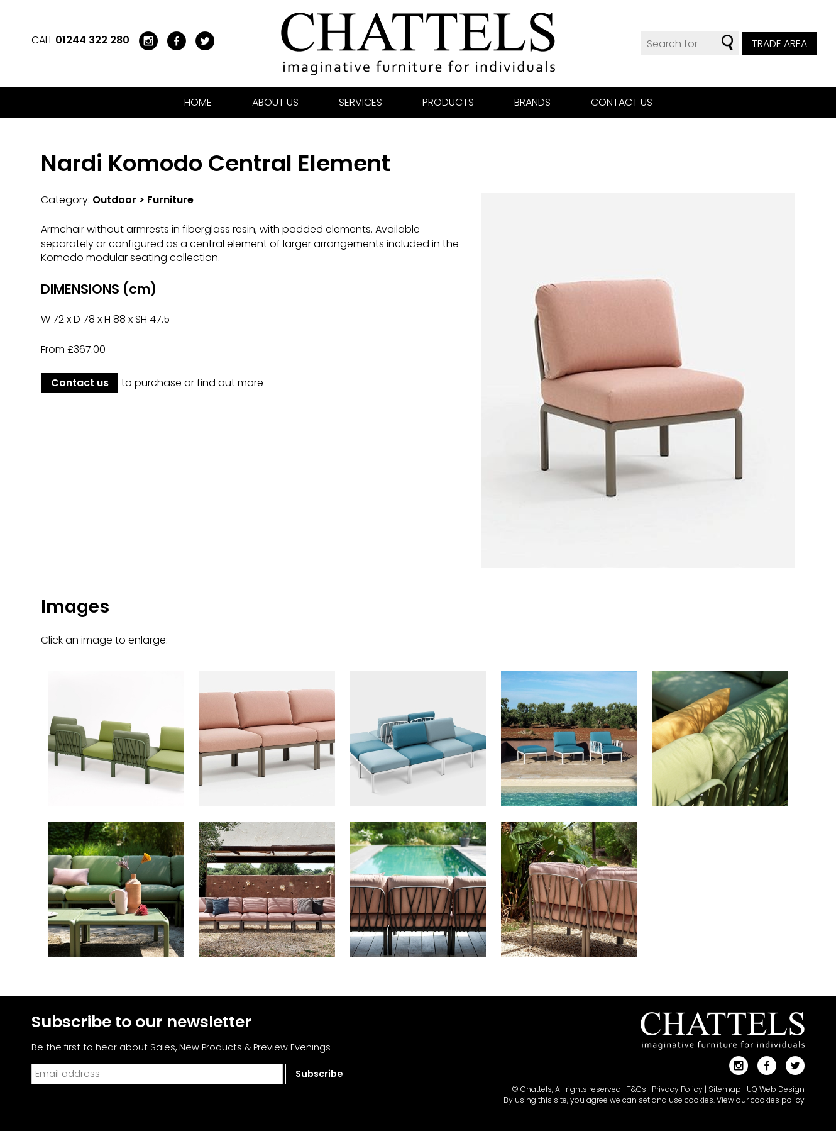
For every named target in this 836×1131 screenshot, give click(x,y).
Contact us (621, 102)
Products (448, 102)
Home (198, 102)
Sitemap (724, 1089)
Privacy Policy (677, 1089)
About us (275, 102)
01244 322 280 (92, 40)
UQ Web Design (776, 1089)
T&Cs (636, 1089)
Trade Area (779, 43)
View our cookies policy (761, 1100)
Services (360, 102)
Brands (532, 102)
